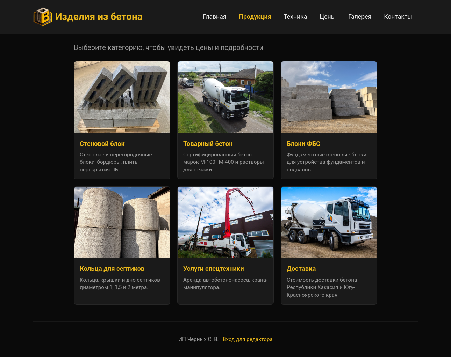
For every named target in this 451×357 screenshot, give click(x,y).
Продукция (255, 16)
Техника (295, 16)
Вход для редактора (248, 339)
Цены (328, 16)
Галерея (359, 16)
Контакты (398, 16)
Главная (215, 16)
